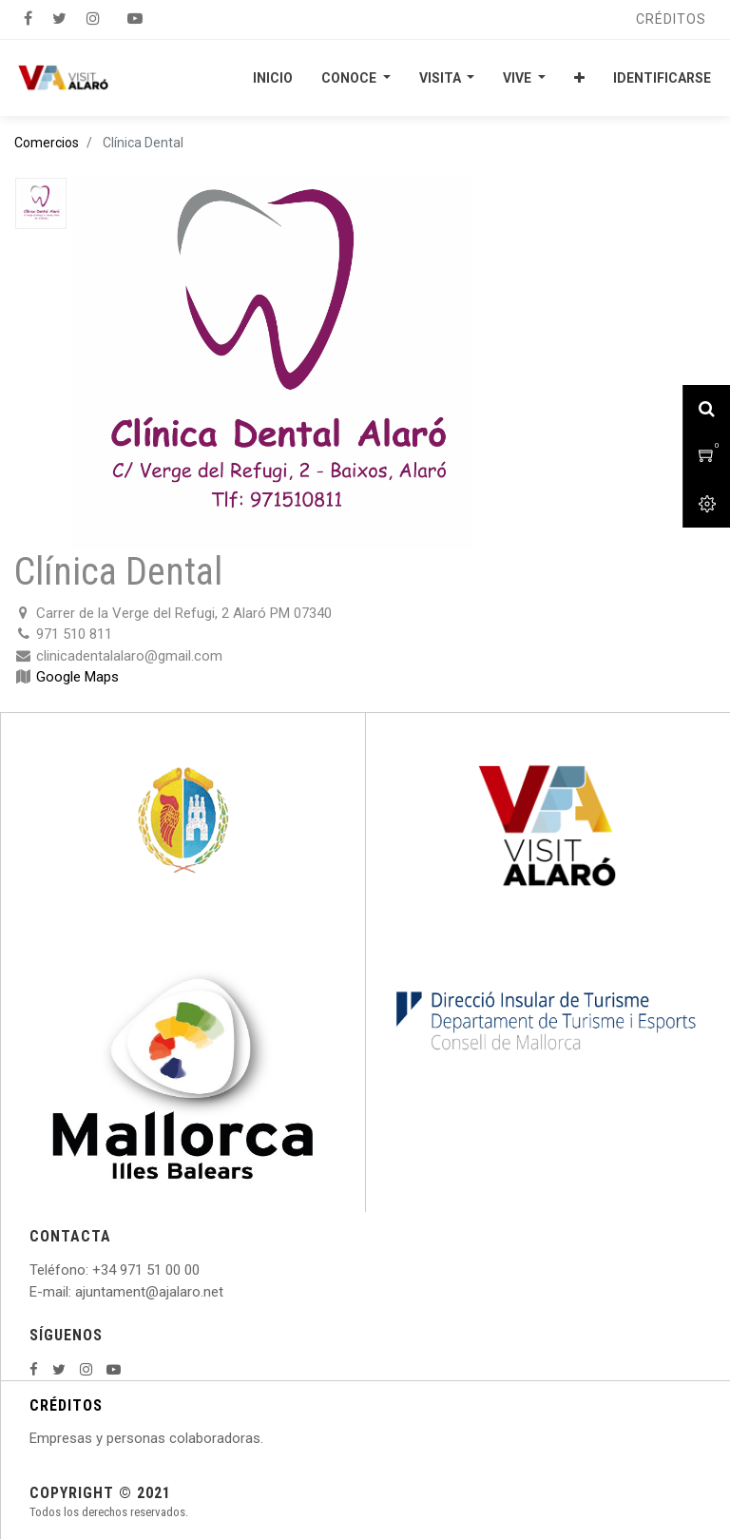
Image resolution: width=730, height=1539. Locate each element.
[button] (579, 78)
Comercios (46, 142)
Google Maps (77, 676)
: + (93, 1270)
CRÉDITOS (66, 1405)
